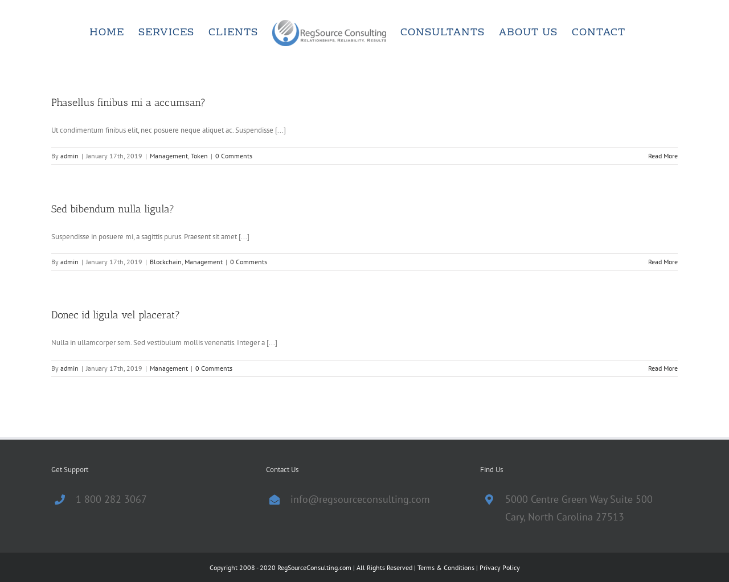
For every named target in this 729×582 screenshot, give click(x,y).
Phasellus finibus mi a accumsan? (128, 102)
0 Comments (233, 155)
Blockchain (166, 261)
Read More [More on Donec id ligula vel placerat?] (663, 368)
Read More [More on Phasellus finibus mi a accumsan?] (663, 155)
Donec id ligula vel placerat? (115, 315)
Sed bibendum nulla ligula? (112, 209)
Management (169, 155)
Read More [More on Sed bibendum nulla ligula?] (663, 261)
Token (199, 155)
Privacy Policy (500, 567)
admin (69, 155)
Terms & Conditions (445, 567)
